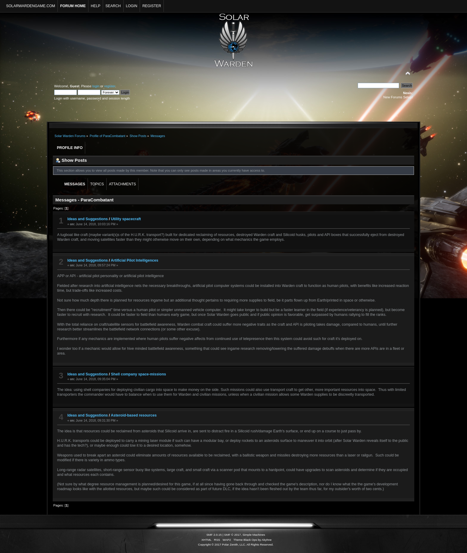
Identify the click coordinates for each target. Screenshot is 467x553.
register (109, 86)
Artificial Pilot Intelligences (134, 260)
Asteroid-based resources (134, 415)
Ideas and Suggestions (87, 219)
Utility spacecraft (126, 219)
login (95, 86)
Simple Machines (253, 534)
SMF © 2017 (232, 534)
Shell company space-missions (138, 374)
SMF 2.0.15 (214, 534)
